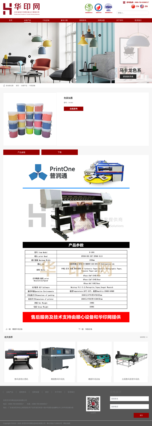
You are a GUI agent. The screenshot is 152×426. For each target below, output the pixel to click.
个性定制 (45, 20)
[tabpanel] (76, 52)
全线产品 (27, 20)
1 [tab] (75, 80)
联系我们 (138, 20)
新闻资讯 (82, 20)
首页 (10, 20)
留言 (47, 392)
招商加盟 (101, 20)
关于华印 (119, 20)
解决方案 (64, 20)
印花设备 (32, 85)
